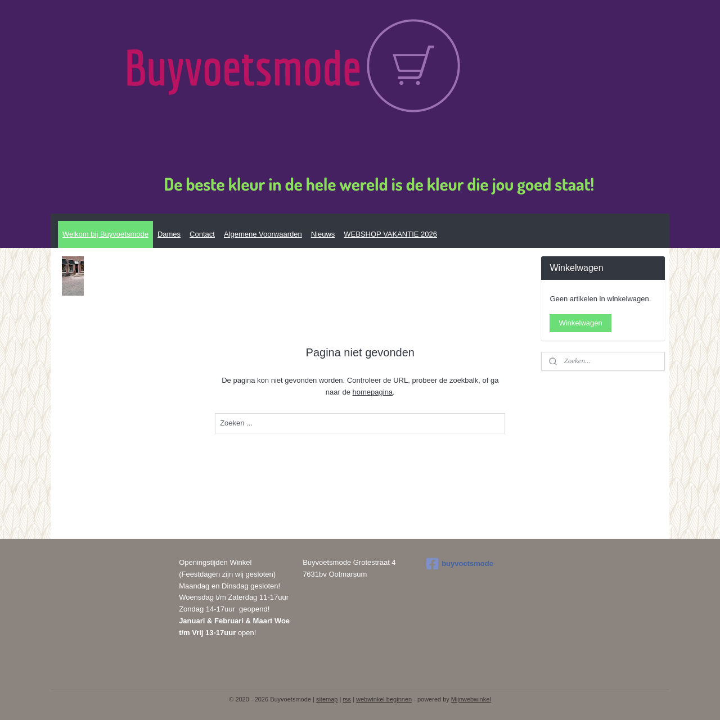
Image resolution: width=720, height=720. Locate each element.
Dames (169, 234)
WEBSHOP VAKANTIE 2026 (390, 234)
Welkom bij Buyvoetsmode (105, 234)
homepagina (372, 392)
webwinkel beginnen (384, 699)
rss (347, 699)
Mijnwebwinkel (471, 699)
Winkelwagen (580, 323)
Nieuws (323, 234)
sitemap (327, 699)
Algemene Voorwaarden (263, 234)
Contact (202, 234)
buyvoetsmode (459, 563)
